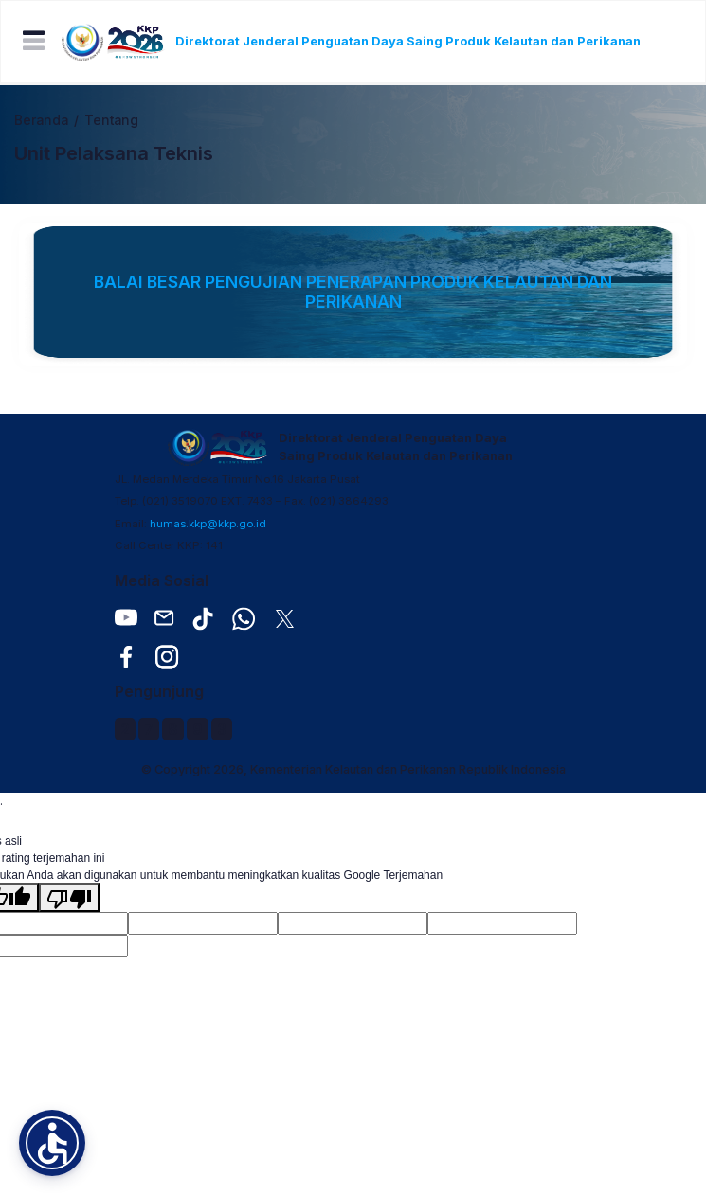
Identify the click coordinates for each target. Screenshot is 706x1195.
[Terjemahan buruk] (69, 897)
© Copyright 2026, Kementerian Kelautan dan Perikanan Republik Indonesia (353, 769)
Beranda (41, 120)
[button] (52, 1143)
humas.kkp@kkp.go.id (208, 523)
